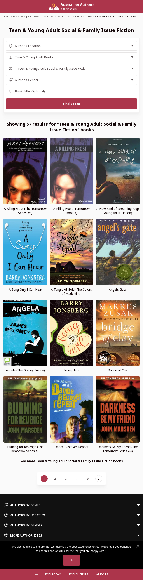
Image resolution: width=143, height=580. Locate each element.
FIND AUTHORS (78, 574)
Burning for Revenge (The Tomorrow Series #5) (25, 449)
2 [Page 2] (55, 478)
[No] (137, 546)
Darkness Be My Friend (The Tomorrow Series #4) (118, 449)
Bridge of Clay (118, 370)
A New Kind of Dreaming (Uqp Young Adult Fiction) (117, 211)
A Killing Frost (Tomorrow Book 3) (71, 211)
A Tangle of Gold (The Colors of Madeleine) (71, 291)
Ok (71, 560)
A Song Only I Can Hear (25, 289)
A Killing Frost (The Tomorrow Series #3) (25, 211)
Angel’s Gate (118, 289)
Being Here (71, 370)
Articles (102, 574)
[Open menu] (36, 574)
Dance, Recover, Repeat (71, 447)
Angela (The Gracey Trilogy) (25, 370)
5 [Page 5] (88, 478)
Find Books (53, 574)
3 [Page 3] (66, 478)
